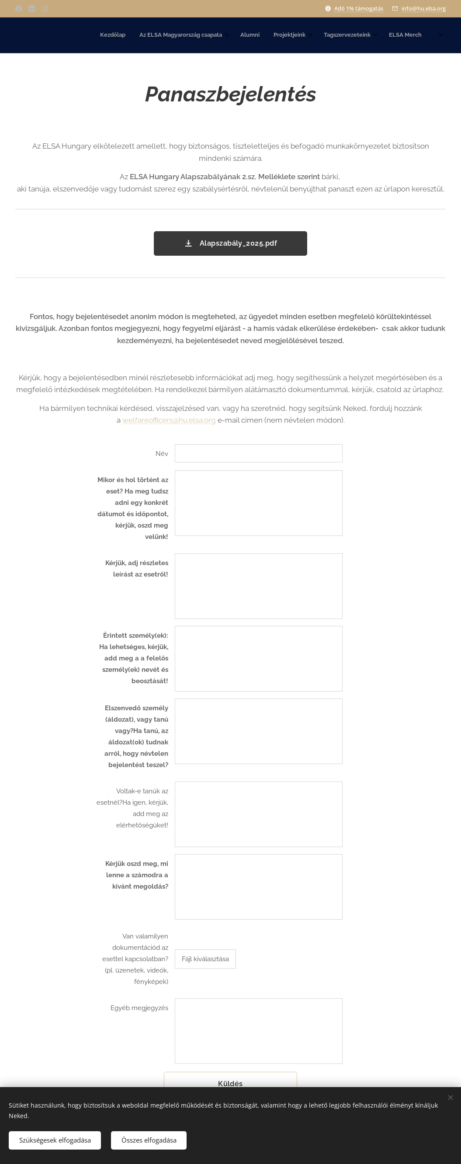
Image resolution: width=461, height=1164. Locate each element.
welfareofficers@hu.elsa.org (169, 420)
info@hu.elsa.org (424, 8)
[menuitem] (318, 35)
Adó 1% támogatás (358, 8)
